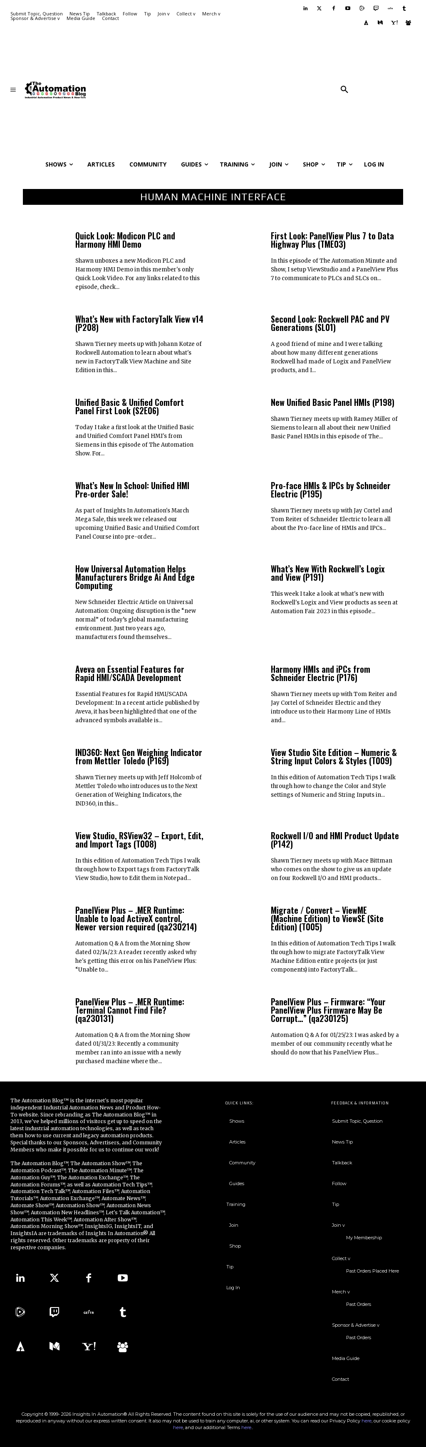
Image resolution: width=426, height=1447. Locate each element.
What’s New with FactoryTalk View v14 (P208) (139, 323)
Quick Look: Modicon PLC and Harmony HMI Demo (125, 239)
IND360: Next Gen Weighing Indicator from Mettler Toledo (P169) (138, 756)
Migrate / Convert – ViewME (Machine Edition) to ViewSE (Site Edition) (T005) (327, 918)
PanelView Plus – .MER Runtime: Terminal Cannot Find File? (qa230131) (129, 1009)
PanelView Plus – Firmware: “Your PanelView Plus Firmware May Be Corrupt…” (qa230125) (328, 1009)
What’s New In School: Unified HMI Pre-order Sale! (132, 489)
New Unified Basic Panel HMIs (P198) (332, 402)
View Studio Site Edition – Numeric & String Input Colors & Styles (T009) (334, 756)
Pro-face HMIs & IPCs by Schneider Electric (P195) (331, 489)
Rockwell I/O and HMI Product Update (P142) (335, 839)
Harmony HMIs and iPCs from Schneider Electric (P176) (320, 673)
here (367, 1421)
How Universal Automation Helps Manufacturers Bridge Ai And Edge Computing (135, 577)
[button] (344, 90)
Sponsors (75, 1142)
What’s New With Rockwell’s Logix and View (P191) (328, 572)
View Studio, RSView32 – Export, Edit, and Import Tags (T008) (139, 839)
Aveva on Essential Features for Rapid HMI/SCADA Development (129, 673)
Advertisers (104, 1142)
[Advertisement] (214, 90)
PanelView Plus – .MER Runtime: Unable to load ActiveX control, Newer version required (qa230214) (136, 918)
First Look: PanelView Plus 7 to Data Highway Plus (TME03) (332, 239)
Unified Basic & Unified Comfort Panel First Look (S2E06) (129, 406)
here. (246, 1427)
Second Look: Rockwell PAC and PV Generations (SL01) (330, 323)
